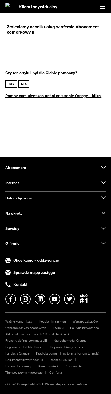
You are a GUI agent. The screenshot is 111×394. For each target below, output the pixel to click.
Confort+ (55, 372)
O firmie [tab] (12, 243)
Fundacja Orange (17, 353)
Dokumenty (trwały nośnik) (24, 359)
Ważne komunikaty (18, 321)
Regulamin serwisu (52, 321)
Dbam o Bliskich (61, 359)
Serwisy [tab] (12, 228)
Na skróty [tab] (13, 213)
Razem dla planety (18, 366)
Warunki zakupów (85, 321)
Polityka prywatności (85, 327)
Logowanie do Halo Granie (24, 347)
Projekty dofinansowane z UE (26, 340)
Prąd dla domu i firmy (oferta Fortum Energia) (67, 353)
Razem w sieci (48, 366)
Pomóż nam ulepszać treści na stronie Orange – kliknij (54, 95)
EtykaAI (58, 327)
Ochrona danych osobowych (25, 327)
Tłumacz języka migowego (24, 372)
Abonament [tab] (15, 167)
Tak (11, 84)
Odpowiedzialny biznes (66, 347)
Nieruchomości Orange (70, 340)
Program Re (73, 366)
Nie (24, 84)
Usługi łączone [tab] (18, 198)
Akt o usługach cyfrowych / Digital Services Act (38, 334)
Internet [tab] (12, 182)
